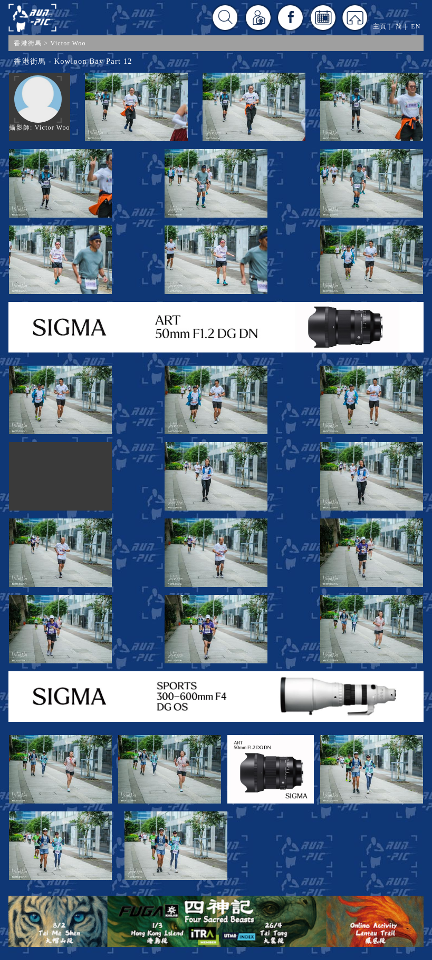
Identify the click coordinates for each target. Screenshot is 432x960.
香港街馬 (28, 43)
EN (415, 26)
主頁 (380, 26)
